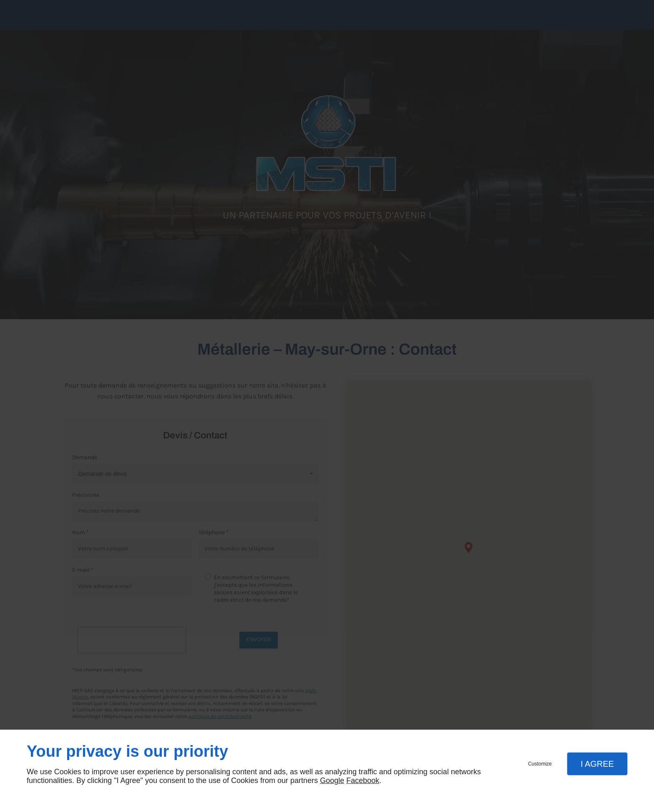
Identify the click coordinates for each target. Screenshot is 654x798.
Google (332, 780)
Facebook (362, 780)
